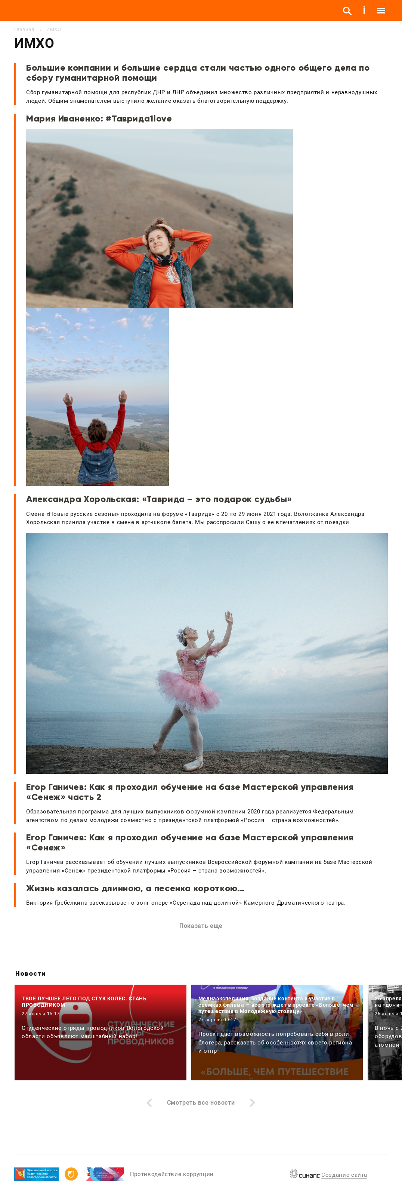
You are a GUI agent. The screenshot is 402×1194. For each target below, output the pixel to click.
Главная (24, 29)
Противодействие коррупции (172, 1174)
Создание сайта (344, 1175)
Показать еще (201, 925)
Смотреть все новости (201, 1102)
